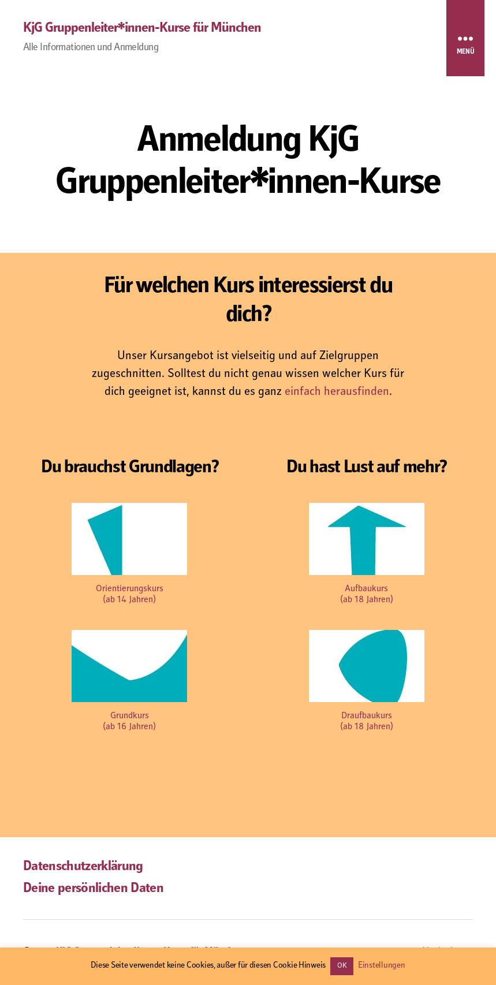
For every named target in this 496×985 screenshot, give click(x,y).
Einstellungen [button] (381, 965)
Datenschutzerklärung (83, 867)
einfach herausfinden (337, 392)
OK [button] (341, 966)
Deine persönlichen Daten (93, 889)
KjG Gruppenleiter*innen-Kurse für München (142, 29)
